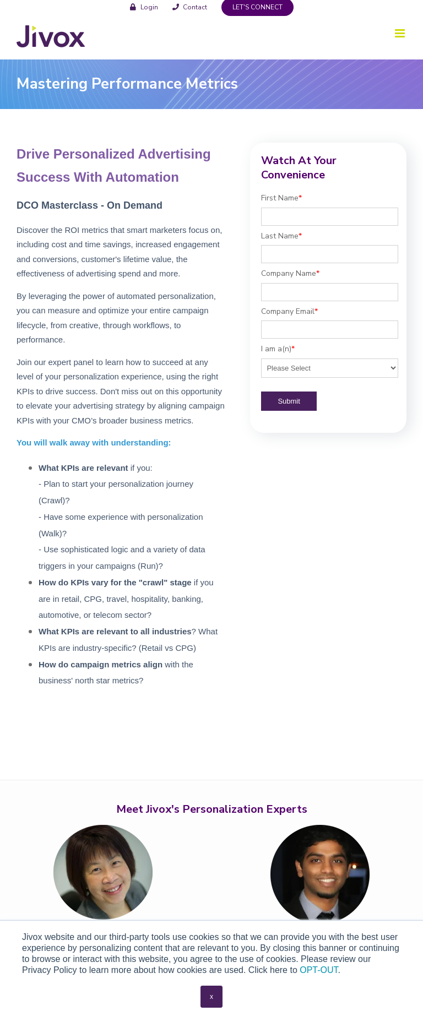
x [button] (211, 997)
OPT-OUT (319, 970)
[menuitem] (144, 7)
